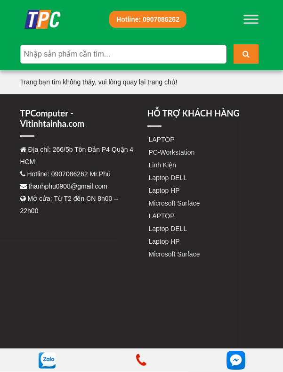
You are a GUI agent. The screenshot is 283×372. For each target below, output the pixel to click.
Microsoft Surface (174, 203)
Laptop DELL (168, 178)
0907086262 (147, 19)
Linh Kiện (163, 165)
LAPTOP (162, 139)
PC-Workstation (172, 152)
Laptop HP (164, 190)
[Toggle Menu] (251, 19)
